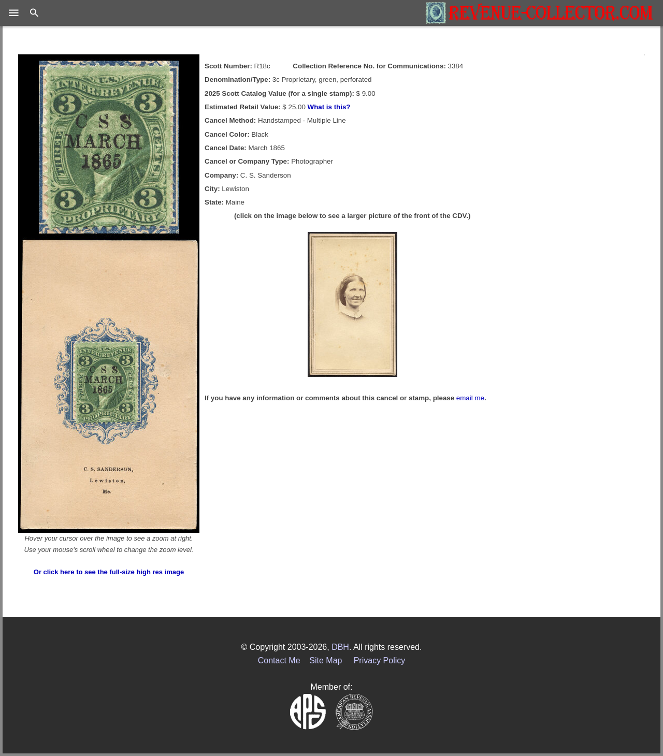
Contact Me (279, 660)
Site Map (325, 660)
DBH (340, 647)
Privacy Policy (380, 660)
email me (470, 398)
